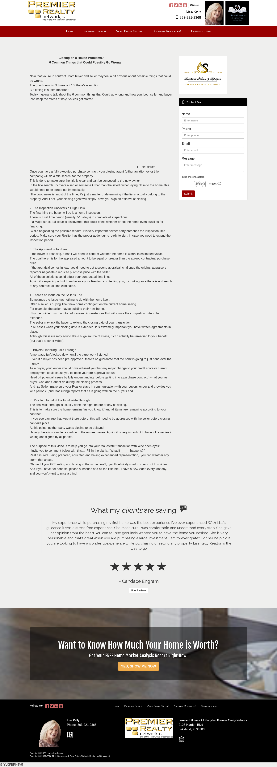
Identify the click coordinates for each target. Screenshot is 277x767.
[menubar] (138, 31)
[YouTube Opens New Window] (185, 5)
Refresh (213, 184)
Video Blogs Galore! (158, 706)
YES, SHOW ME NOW (138, 666)
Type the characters (193, 176)
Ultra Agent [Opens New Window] (104, 756)
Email (194, 5)
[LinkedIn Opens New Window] (180, 5)
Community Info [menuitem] (201, 31)
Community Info (209, 706)
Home (117, 706)
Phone (186, 128)
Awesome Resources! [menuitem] (167, 31)
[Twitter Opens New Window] (176, 5)
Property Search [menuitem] (94, 31)
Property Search (133, 706)
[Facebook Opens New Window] (171, 5)
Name (186, 114)
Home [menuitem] (69, 31)
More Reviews (138, 590)
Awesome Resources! (185, 706)
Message (188, 158)
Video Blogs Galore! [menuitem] (129, 31)
